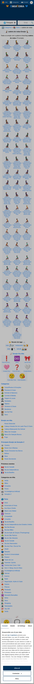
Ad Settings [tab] (21, 626)
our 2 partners (12, 635)
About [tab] (30, 626)
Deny (17, 678)
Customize (17, 673)
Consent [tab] (5, 626)
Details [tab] (12, 626)
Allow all (17, 668)
